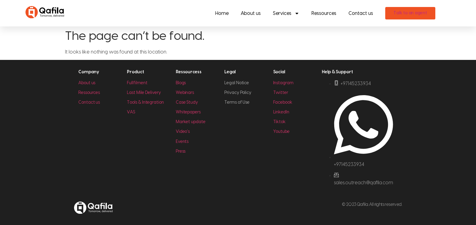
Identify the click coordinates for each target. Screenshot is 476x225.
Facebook (282, 102)
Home (222, 13)
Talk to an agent (410, 13)
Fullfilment (137, 83)
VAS (131, 112)
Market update (191, 122)
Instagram (283, 83)
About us (251, 13)
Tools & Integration (145, 102)
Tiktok (279, 122)
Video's (183, 132)
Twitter (280, 93)
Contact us (360, 13)
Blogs (181, 83)
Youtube (281, 132)
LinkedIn (281, 112)
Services (286, 13)
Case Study (187, 102)
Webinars (185, 93)
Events (182, 142)
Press (181, 151)
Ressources (323, 13)
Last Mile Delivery (144, 93)
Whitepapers (188, 112)
